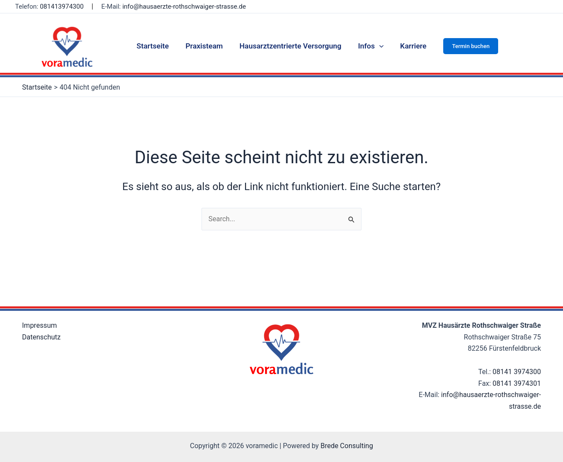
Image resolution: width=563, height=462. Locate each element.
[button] (465, 46)
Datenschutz (41, 337)
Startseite (157, 46)
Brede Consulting (346, 446)
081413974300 (61, 6)
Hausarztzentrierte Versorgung (291, 46)
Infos (368, 45)
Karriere (409, 46)
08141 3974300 (517, 372)
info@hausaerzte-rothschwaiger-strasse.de (184, 6)
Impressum (39, 325)
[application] (377, 45)
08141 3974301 (517, 383)
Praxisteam (205, 46)
